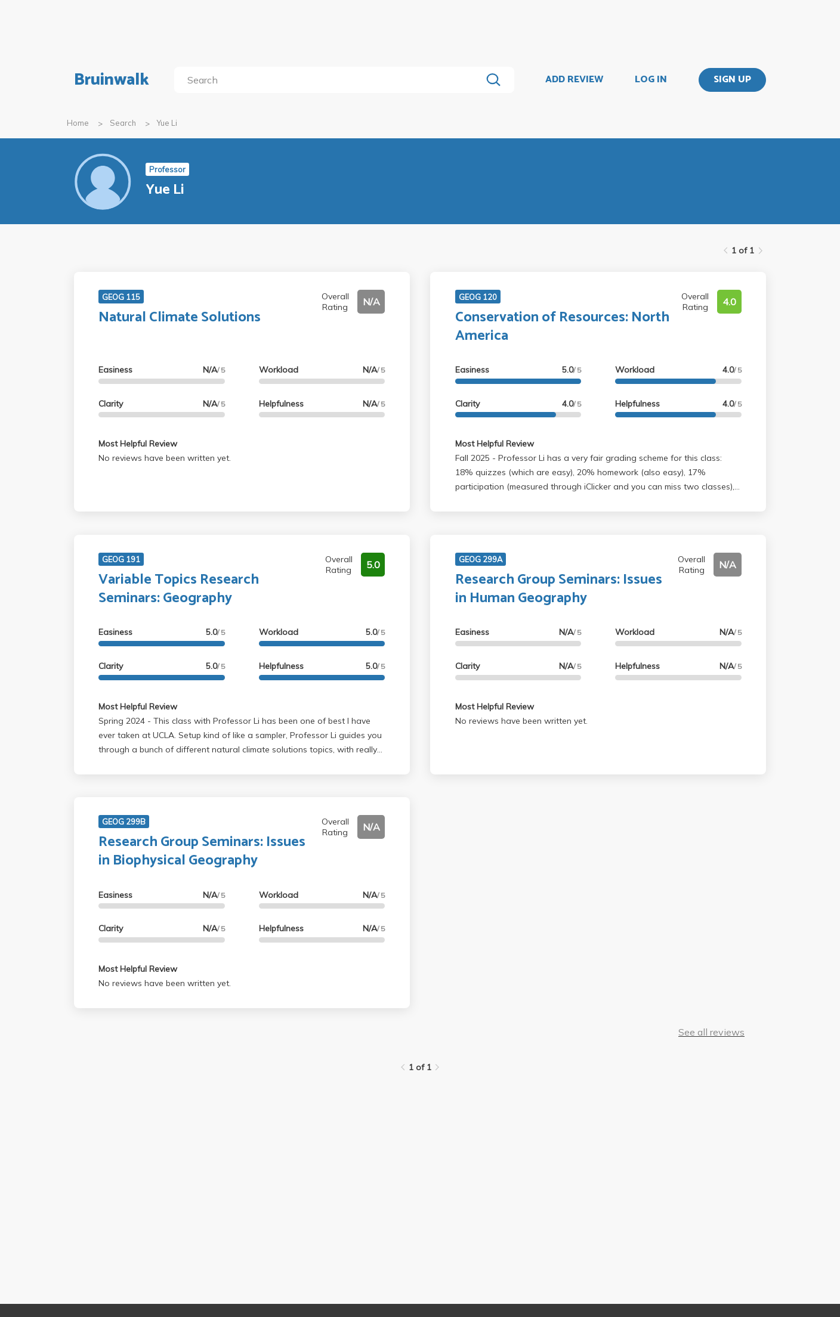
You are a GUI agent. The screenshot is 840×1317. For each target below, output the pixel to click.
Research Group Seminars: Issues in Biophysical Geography (201, 851)
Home (78, 123)
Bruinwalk (111, 80)
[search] (330, 80)
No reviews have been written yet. (164, 458)
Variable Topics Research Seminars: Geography (178, 589)
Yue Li (167, 123)
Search (123, 123)
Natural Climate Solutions (179, 317)
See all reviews (711, 1032)
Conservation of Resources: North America (562, 327)
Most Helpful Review (137, 443)
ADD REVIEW (574, 80)
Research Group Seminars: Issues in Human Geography (558, 589)
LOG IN (651, 80)
